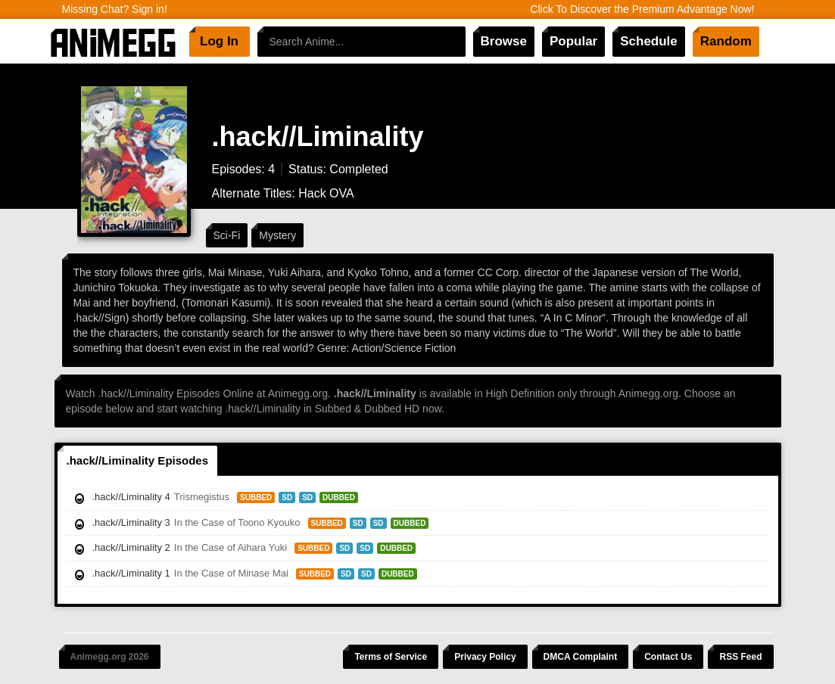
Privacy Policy (485, 656)
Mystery (277, 235)
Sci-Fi (227, 235)
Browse (504, 41)
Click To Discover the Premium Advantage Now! (642, 9)
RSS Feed (740, 656)
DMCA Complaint (581, 656)
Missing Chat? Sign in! (114, 9)
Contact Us (668, 656)
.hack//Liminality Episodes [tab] (138, 460)
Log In (219, 41)
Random (726, 41)
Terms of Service (390, 656)
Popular (573, 41)
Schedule (649, 41)
